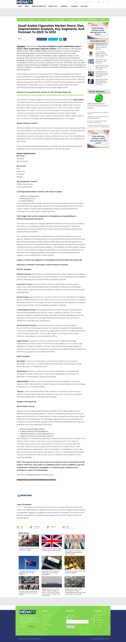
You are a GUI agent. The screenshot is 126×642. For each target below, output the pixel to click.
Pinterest (98, 622)
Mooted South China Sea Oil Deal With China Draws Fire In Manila (28, 593)
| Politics (61, 19)
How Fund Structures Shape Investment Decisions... (97, 113)
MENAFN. (29, 638)
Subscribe (70, 626)
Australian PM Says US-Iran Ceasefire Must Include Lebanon (27, 572)
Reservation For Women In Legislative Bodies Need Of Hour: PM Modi (73, 552)
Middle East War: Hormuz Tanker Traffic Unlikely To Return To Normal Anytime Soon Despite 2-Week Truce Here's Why (51, 592)
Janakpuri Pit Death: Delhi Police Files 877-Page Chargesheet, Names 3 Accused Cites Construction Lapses (75, 591)
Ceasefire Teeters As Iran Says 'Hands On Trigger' (28, 549)
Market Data (52, 6)
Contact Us (46, 620)
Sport (102, 19)
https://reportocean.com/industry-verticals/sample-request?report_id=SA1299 (50, 95)
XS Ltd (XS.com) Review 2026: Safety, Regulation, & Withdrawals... (97, 121)
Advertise (45, 622)
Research (64, 6)
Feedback (46, 630)
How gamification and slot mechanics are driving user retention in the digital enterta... (98, 126)
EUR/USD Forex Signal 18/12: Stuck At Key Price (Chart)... (102, 67)
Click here (31, 626)
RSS (96, 627)
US (22, 19)
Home (20, 6)
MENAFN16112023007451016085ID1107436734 (36, 480)
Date (19, 38)
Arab (39, 19)
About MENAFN (47, 625)
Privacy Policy (47, 617)
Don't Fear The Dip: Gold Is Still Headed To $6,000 (75, 572)
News (27, 6)
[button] (103, 2)
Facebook (98, 615)
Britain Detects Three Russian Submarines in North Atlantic (51, 549)
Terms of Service (47, 615)
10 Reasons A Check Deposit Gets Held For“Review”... (101, 61)
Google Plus (99, 620)
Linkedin (98, 625)
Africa (54, 19)
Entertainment (89, 19)
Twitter (97, 617)
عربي (99, 2)
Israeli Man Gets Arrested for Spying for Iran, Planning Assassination (51, 572)
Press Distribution (38, 6)
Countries (74, 6)
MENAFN (21, 46)
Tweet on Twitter (53, 39)
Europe (31, 19)
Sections (84, 6)
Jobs (44, 627)
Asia (46, 19)
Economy (71, 19)
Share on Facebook (41, 39)
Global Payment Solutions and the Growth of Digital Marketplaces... (98, 117)
